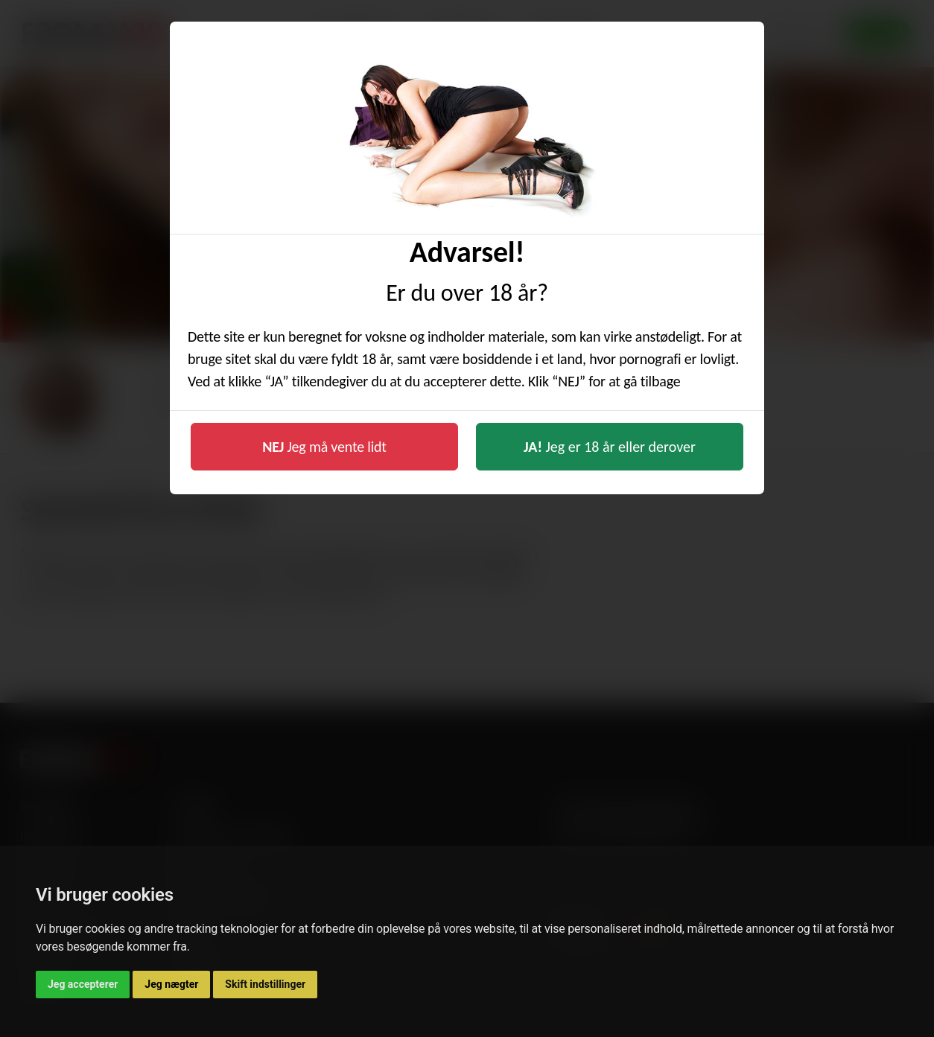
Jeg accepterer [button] (83, 984)
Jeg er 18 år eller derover (610, 447)
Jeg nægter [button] (171, 984)
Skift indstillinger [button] (265, 984)
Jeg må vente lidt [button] (324, 447)
